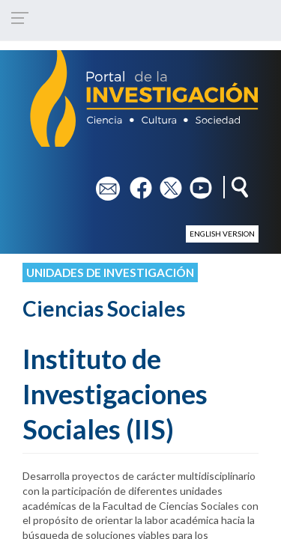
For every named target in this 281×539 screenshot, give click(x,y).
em (103, 183)
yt (194, 183)
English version (222, 233)
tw (166, 183)
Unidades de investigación (110, 272)
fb (134, 183)
